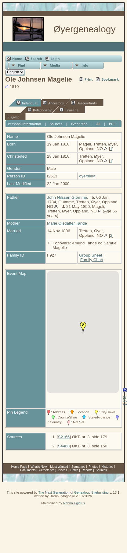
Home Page (19, 466)
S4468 (64, 446)
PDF (112, 123)
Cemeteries (46, 470)
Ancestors (53, 102)
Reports (87, 470)
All (98, 123)
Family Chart (91, 259)
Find (21, 65)
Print (89, 79)
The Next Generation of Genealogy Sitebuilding (73, 492)
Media (55, 65)
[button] (83, 327)
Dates (74, 470)
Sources (56, 123)
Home (17, 58)
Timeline (69, 109)
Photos (93, 466)
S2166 (64, 437)
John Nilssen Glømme (67, 197)
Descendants (84, 102)
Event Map (79, 123)
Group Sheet (90, 255)
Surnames (78, 466)
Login (55, 58)
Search (36, 58)
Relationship (39, 109)
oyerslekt (87, 176)
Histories (107, 466)
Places (62, 470)
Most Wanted (59, 466)
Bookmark (110, 79)
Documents (28, 470)
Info (85, 65)
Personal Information (24, 123)
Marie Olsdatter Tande (67, 223)
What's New (39, 466)
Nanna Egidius (74, 503)
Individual (26, 102)
